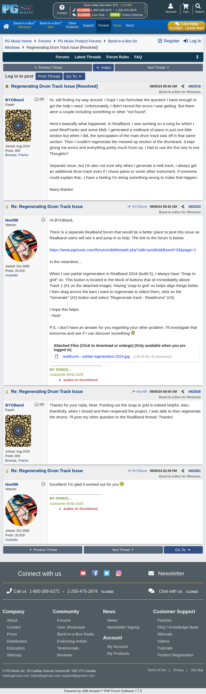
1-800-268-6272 (101, 10)
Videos (163, 641)
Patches (164, 620)
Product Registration (175, 655)
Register (168, 41)
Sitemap (14, 655)
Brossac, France (16, 155)
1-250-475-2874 (125, 10)
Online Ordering (132, 14)
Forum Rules (117, 57)
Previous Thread (47, 67)
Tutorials (165, 648)
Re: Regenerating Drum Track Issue (47, 206)
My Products (118, 653)
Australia (11, 275)
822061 (195, 471)
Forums (44, 41)
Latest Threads (88, 57)
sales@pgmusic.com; (46, 676)
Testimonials (68, 648)
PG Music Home (18, 41)
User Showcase (71, 627)
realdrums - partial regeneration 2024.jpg (96, 356)
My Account (117, 646)
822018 (195, 86)
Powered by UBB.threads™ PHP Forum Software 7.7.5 (103, 691)
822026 (195, 392)
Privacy (178, 670)
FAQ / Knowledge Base (178, 627)
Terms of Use (157, 670)
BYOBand (137, 207)
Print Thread (49, 76)
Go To (74, 76)
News (112, 620)
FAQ (138, 57)
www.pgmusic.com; (16, 676)
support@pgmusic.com (78, 676)
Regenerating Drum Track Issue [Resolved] (54, 86)
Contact (14, 627)
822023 (195, 207)
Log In (192, 41)
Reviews (64, 655)
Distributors (17, 641)
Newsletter (171, 573)
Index (103, 67)
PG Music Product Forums (79, 41)
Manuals (165, 634)
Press (12, 634)
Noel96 (139, 392)
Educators (16, 648)
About (12, 620)
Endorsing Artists (72, 641)
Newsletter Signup (123, 627)
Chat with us (170, 591)
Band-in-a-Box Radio (75, 634)
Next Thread (159, 67)
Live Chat (98, 14)
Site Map (197, 670)
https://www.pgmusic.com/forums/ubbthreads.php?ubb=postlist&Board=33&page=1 (123, 249)
